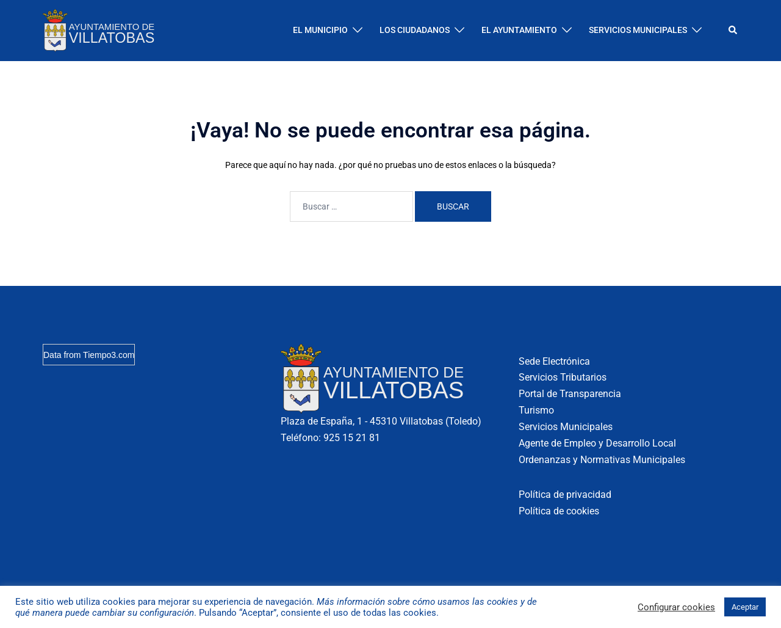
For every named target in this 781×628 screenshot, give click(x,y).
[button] (733, 30)
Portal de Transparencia (570, 394)
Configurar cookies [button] (676, 607)
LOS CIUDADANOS (415, 30)
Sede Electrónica (554, 361)
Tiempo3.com (108, 355)
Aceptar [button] (745, 607)
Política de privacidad (565, 494)
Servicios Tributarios (562, 377)
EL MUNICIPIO (320, 30)
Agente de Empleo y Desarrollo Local (597, 443)
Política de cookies (559, 511)
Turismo (536, 410)
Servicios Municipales (566, 427)
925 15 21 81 (351, 438)
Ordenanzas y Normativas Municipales (602, 460)
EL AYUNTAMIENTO (519, 30)
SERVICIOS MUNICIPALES (638, 30)
